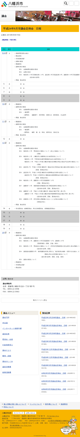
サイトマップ (18, 413)
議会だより (6, 350)
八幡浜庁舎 (6, 416)
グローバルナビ (76, 3)
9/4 (4, 53)
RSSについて (9, 407)
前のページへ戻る (40, 300)
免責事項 (64, 404)
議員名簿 (5, 334)
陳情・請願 (6, 356)
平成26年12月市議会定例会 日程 (54, 357)
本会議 (5, 323)
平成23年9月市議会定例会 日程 (54, 325)
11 (4, 121)
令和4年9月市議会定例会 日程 (53, 389)
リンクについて (36, 404)
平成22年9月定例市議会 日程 (53, 333)
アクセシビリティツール (71, 3)
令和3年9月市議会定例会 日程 (53, 381)
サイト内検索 (66, 3)
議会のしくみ (7, 361)
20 (4, 232)
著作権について (51, 404)
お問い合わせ (30, 413)
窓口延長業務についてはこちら (20, 425)
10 (4, 104)
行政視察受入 (7, 345)
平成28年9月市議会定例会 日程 (54, 365)
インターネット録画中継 (12, 328)
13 (4, 143)
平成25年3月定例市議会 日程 (53, 317)
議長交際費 (6, 367)
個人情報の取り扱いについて (15, 404)
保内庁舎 (5, 418)
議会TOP (5, 317)
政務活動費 (6, 372)
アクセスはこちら (53, 416)
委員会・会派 (7, 339)
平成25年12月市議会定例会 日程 (54, 349)
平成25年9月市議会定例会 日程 (54, 341)
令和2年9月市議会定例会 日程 (53, 373)
